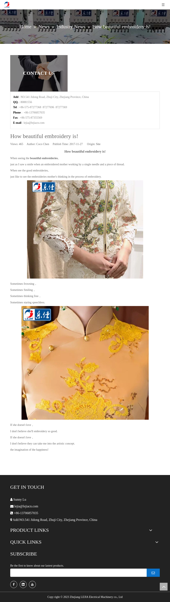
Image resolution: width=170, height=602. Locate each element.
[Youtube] (32, 584)
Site (98, 144)
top (164, 587)
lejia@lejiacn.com (34, 122)
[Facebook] (13, 584)
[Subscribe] (153, 573)
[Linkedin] (23, 584)
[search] (77, 573)
